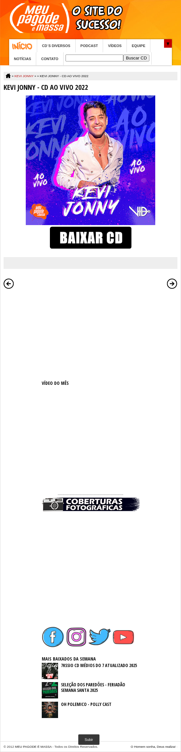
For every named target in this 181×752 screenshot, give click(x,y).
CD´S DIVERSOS (56, 46)
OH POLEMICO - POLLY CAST (86, 704)
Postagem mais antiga (172, 283)
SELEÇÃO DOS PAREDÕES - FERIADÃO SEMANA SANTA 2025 (93, 687)
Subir (89, 740)
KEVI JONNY (24, 76)
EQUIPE (138, 46)
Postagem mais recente (9, 283)
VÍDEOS (115, 46)
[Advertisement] (91, 333)
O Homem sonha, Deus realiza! (153, 746)
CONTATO (49, 59)
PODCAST (89, 46)
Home (23, 45)
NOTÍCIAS (22, 59)
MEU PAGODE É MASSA (33, 746)
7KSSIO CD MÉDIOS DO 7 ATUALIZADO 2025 (99, 665)
